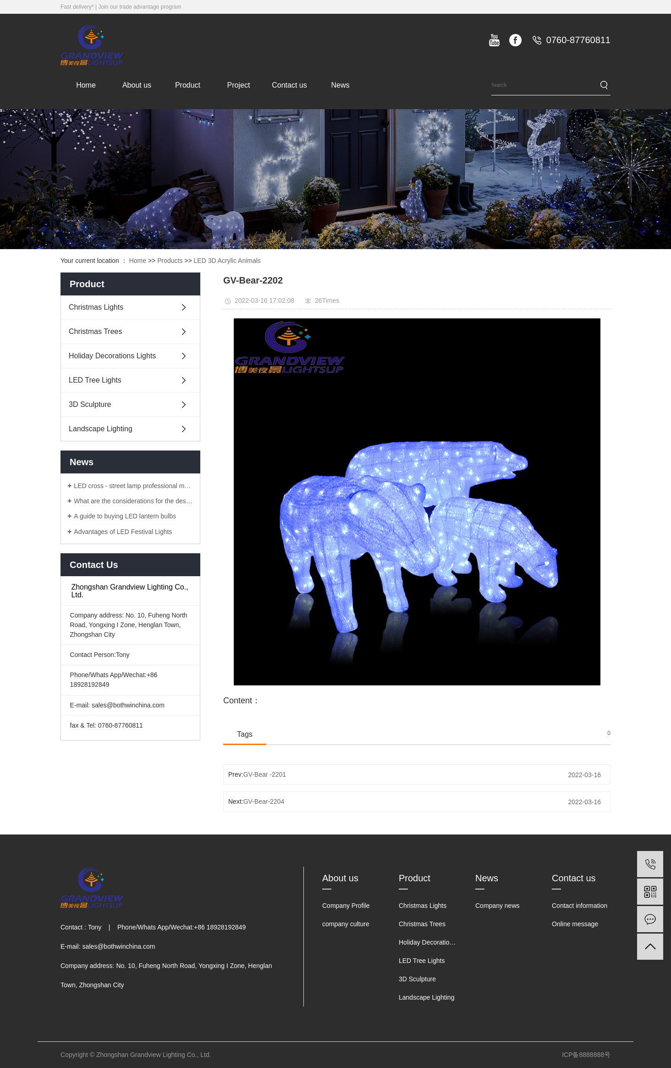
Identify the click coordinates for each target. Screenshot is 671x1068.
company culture (345, 924)
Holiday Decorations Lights (112, 356)
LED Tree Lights (95, 380)
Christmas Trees (95, 331)
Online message (575, 924)
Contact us (289, 85)
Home (86, 85)
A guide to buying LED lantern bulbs (125, 516)
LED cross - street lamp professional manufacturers (133, 486)
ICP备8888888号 (586, 1054)
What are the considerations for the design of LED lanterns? (133, 501)
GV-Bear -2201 (264, 774)
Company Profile (346, 905)
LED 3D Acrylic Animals (227, 260)
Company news (497, 905)
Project (238, 85)
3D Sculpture (90, 404)
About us (136, 85)
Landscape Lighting (100, 429)
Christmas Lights (96, 307)
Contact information (579, 905)
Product (187, 85)
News (340, 85)
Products (169, 260)
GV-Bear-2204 (264, 801)
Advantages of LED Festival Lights (123, 531)
